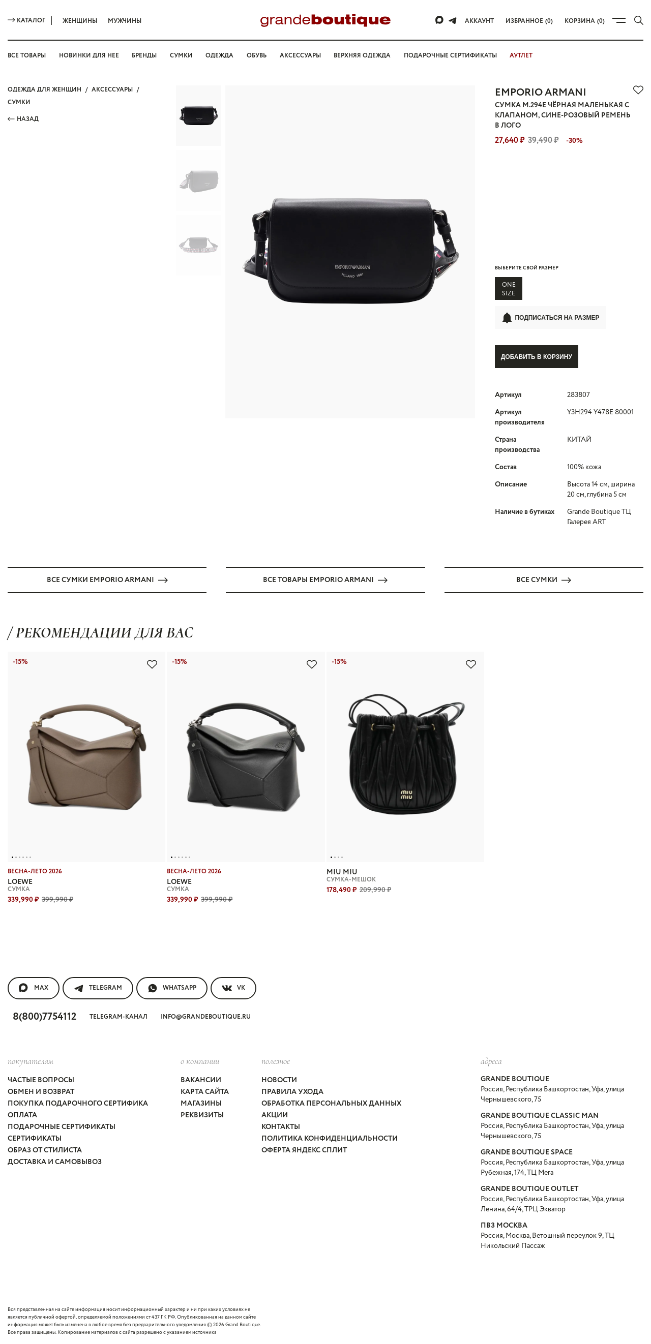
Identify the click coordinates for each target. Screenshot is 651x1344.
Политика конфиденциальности (329, 1138)
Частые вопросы (41, 1080)
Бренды (144, 55)
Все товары (27, 55)
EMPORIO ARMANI (540, 92)
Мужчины (124, 21)
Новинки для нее (89, 55)
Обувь (257, 55)
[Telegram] (452, 20)
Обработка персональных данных (331, 1103)
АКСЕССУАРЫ (112, 89)
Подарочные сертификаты (450, 55)
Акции (274, 1115)
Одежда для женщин (44, 89)
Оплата (22, 1115)
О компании (200, 1060)
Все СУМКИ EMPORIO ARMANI (107, 579)
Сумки (181, 55)
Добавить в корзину (536, 356)
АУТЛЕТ (521, 55)
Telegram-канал (118, 1016)
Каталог (26, 20)
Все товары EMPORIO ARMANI (325, 579)
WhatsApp (171, 988)
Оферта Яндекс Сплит (304, 1150)
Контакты (280, 1126)
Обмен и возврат (41, 1091)
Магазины (201, 1103)
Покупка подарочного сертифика (78, 1103)
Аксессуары (300, 55)
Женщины (80, 21)
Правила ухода (292, 1091)
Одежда (219, 55)
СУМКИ (19, 102)
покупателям (30, 1060)
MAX (33, 988)
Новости (279, 1080)
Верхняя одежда (362, 55)
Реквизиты (202, 1115)
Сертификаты (35, 1138)
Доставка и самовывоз (55, 1161)
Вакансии (201, 1080)
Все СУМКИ (543, 579)
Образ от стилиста (45, 1150)
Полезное (275, 1060)
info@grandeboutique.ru (206, 1016)
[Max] (440, 20)
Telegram (98, 988)
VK (233, 988)
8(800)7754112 (44, 1016)
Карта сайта (205, 1091)
